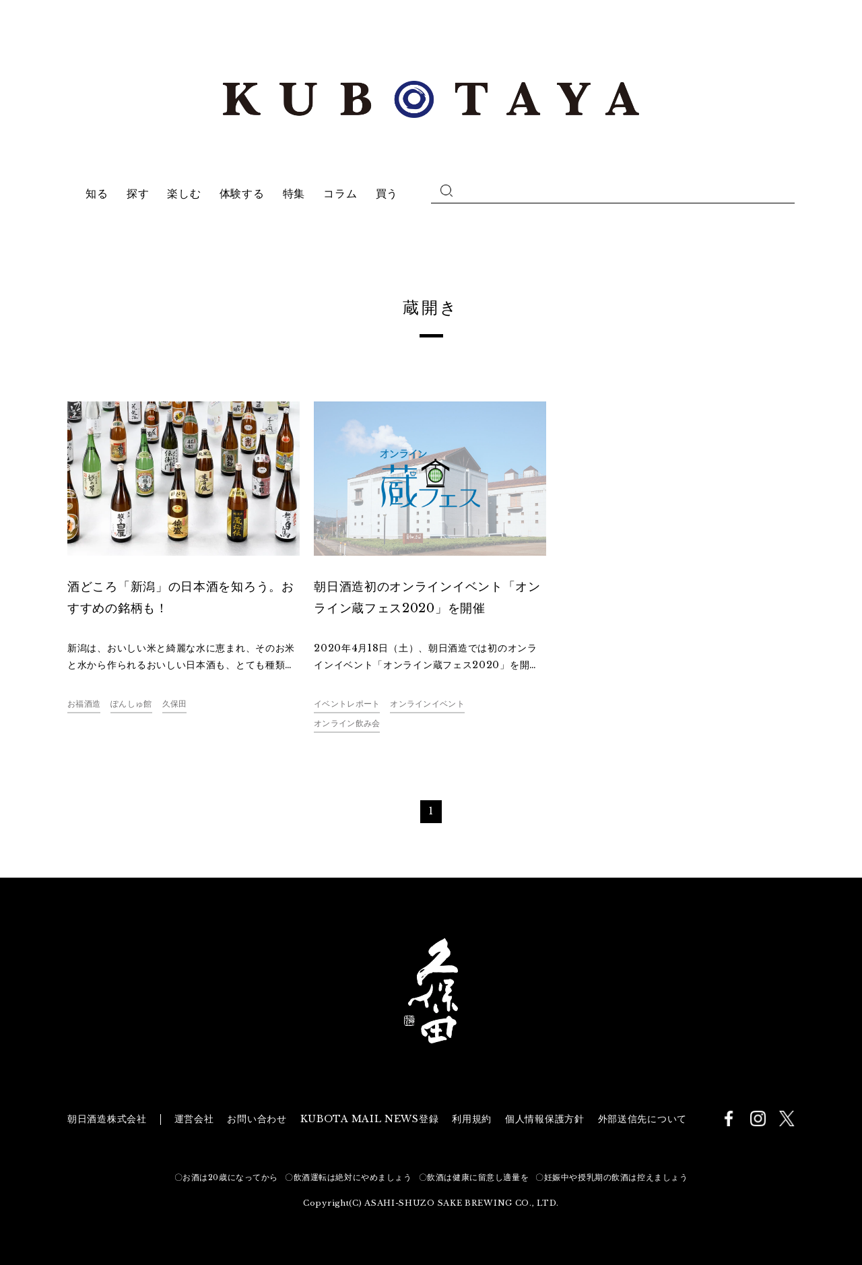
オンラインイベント (427, 704)
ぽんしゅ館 (131, 704)
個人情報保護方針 (545, 1119)
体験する (242, 193)
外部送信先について (642, 1119)
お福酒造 (83, 704)
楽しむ (184, 193)
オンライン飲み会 (347, 723)
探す (138, 193)
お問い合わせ (256, 1119)
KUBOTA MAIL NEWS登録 (369, 1119)
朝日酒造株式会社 (107, 1119)
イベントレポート (347, 704)
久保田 (174, 704)
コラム (340, 193)
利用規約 (472, 1119)
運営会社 (194, 1119)
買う (387, 193)
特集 (294, 193)
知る (97, 193)
